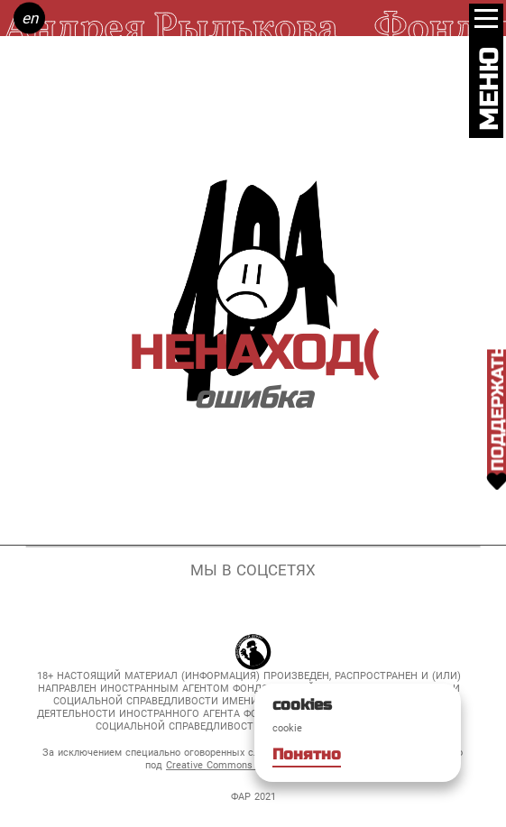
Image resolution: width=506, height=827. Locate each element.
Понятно (306, 754)
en (30, 18)
